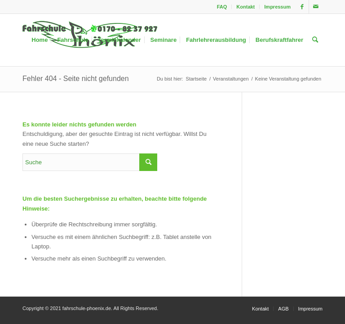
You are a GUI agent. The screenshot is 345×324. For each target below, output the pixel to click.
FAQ (222, 6)
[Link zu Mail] (316, 7)
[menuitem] (222, 6)
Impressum (277, 6)
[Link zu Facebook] (302, 7)
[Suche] (315, 40)
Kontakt (245, 6)
